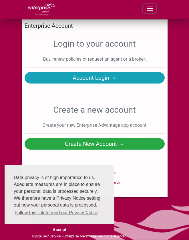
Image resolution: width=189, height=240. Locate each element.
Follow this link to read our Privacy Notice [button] (56, 212)
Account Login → (94, 77)
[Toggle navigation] (149, 8)
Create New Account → (94, 143)
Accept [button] (59, 229)
